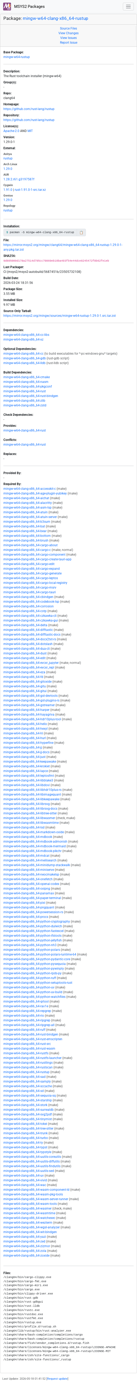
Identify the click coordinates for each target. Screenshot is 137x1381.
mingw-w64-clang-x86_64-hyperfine (28, 743)
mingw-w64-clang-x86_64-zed (24, 1241)
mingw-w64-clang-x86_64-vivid (25, 1180)
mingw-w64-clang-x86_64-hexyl (25, 728)
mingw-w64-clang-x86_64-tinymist (27, 1119)
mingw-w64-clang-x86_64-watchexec (29, 1218)
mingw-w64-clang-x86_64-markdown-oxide (33, 832)
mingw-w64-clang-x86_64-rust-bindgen (30, 396)
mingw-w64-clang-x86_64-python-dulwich (32, 926)
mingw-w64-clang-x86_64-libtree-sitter (30, 813)
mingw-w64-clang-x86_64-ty (23, 1142)
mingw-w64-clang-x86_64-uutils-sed (28, 1171)
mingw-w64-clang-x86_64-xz (23, 339)
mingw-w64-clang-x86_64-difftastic (28, 630)
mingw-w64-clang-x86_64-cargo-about (30, 545)
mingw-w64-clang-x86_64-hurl (24, 738)
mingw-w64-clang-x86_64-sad (24, 1077)
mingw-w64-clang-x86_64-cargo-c (27, 550)
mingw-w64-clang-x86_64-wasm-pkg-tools (33, 1194)
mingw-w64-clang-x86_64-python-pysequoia (34, 964)
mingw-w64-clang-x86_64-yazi (24, 1237)
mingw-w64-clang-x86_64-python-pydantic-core (36, 959)
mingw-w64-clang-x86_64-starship (27, 1100)
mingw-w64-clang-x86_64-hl (23, 733)
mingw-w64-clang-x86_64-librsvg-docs (30, 808)
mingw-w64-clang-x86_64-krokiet (26, 766)
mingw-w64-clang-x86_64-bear (25, 531)
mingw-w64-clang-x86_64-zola (24, 1251)
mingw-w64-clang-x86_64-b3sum (26, 521)
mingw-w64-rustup (16, 57)
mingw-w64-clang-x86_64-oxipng (26, 888)
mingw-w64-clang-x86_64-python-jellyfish (32, 940)
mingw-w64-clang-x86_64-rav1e (25, 1006)
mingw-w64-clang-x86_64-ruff (24, 1030)
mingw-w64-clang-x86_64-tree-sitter (28, 1128)
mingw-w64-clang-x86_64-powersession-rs (33, 912)
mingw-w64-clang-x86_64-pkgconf (27, 386)
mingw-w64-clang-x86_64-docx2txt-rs (29, 639)
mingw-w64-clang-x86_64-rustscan (28, 1067)
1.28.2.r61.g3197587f (18, 179)
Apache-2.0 (11, 131)
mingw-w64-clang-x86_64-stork (25, 1105)
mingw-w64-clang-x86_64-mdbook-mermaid (34, 846)
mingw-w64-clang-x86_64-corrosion (28, 606)
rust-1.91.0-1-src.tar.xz (30, 190)
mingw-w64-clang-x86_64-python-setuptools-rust (37, 983)
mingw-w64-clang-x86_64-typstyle (27, 1152)
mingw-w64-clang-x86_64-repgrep (27, 1011)
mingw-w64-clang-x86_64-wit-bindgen (30, 1232)
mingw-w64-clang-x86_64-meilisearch (30, 860)
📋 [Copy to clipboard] (81, 232)
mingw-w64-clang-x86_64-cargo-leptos (30, 578)
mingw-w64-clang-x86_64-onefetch (28, 879)
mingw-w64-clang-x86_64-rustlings (28, 1062)
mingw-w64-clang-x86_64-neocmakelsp (31, 874)
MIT (30, 131)
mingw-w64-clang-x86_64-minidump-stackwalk (36, 865)
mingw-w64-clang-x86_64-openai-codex (31, 884)
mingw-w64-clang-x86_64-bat (24, 526)
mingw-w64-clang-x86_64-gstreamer (29, 705)
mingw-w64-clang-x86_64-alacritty (27, 503)
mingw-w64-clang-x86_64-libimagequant (32, 794)
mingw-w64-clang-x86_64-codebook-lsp (31, 601)
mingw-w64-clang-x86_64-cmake (26, 377)
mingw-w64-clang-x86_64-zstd (24, 405)
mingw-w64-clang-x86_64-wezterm (27, 1222)
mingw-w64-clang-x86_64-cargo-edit (28, 564)
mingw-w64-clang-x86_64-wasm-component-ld (36, 1190)
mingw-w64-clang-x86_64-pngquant (28, 907)
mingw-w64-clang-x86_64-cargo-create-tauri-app (37, 559)
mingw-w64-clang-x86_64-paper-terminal (32, 898)
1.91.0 (7, 190)
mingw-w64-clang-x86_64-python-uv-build (32, 992)
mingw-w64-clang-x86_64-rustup (55, 18)
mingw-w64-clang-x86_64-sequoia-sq (29, 1095)
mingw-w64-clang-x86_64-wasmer (27, 1208)
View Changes (68, 33)
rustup (8, 158)
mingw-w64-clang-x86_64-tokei (25, 1124)
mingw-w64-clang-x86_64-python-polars (31, 950)
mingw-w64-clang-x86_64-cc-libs (26, 335)
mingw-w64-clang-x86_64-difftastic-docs (32, 634)
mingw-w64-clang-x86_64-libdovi (26, 785)
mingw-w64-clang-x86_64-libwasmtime (31, 823)
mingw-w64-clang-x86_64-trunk (25, 1133)
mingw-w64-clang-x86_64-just (24, 757)
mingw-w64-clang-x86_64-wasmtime (29, 1213)
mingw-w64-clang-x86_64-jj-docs (26, 752)
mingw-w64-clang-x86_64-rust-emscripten (32, 1039)
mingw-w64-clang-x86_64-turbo (25, 1138)
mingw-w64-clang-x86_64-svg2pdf (27, 1114)
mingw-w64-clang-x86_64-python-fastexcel (33, 931)
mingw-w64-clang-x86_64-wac (24, 1185)
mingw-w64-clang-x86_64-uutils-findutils (32, 1166)
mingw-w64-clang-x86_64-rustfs (25, 1053)
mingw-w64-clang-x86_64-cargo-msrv (29, 587)
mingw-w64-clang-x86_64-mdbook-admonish (35, 841)
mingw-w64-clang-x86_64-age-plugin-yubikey (35, 493)
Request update (57, 1378)
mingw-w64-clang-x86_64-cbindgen (28, 597)
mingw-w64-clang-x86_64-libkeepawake (31, 799)
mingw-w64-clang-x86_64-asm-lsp (27, 507)
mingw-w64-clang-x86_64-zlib (24, 400)
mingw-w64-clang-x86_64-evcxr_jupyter (31, 663)
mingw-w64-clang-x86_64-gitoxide (27, 681)
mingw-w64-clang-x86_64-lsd (24, 827)
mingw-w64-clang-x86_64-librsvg (26, 804)
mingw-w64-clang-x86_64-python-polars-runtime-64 (39, 954)
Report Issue (68, 42)
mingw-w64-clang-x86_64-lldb (24, 363)
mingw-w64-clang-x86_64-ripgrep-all (28, 1025)
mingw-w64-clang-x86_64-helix (25, 724)
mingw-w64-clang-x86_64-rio (23, 1015)
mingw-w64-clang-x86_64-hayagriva (28, 714)
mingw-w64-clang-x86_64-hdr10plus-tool (32, 719)
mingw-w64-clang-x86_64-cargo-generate (32, 573)
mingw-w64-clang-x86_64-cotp (25, 611)
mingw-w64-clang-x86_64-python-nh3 (30, 945)
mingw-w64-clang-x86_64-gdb (24, 358)
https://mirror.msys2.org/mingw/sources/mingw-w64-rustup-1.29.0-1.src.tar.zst (59, 316)
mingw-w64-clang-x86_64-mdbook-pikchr (32, 851)
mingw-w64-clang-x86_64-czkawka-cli (30, 616)
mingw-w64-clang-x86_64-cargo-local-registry (35, 583)
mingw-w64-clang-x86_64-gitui (25, 691)
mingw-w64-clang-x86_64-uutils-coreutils (32, 1157)
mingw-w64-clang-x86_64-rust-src (27, 1044)
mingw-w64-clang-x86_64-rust (24, 391)
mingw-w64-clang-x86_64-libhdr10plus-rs (32, 790)
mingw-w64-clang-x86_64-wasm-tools (30, 1204)
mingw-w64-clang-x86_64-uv (23, 1175)
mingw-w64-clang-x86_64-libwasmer (29, 818)
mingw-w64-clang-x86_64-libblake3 (28, 780)
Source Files (68, 28)
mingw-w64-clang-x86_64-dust (25, 653)
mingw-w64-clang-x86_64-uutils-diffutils (31, 1161)
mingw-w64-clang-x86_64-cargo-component (34, 554)
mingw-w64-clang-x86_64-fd (23, 677)
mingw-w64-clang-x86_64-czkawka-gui (30, 620)
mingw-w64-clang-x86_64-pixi (24, 903)
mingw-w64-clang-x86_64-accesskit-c (29, 489)
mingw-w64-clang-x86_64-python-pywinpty (33, 968)
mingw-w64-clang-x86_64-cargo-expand (31, 569)
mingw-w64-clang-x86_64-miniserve (28, 870)
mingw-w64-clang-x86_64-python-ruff (29, 978)
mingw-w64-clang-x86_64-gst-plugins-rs (31, 700)
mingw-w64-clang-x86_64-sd (23, 1091)
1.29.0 (7, 169)
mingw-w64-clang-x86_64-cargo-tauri (29, 592)
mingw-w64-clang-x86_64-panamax (28, 893)
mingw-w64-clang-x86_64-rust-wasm (29, 1048)
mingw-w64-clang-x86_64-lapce (25, 771)
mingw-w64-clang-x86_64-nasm (25, 382)
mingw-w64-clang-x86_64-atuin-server (30, 517)
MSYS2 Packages (24, 6)
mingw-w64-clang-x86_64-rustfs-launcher (32, 1058)
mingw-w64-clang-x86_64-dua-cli (26, 649)
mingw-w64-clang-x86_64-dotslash (28, 644)
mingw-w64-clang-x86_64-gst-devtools (30, 696)
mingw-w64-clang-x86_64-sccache (27, 1086)
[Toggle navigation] (128, 7)
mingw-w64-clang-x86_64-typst (25, 1147)
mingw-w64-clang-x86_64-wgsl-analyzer (31, 1227)
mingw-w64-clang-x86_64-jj (22, 747)
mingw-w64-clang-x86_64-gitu (24, 686)
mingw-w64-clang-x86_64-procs (25, 917)
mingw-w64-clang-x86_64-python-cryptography (36, 921)
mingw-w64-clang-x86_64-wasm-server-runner (35, 1199)
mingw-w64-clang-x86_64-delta (25, 625)
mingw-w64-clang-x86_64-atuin (25, 512)
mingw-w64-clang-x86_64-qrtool (26, 1001)
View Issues (68, 38)
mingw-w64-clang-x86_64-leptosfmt (28, 776)
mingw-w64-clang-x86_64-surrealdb (28, 1110)
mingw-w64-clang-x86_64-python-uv (28, 987)
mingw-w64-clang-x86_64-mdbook (27, 837)
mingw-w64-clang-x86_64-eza (24, 672)
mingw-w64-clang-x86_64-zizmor (26, 1246)
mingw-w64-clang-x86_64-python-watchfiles (34, 997)
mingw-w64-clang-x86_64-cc (23, 353)
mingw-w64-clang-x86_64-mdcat (26, 856)
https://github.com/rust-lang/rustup (28, 109)
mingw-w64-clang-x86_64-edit (24, 658)
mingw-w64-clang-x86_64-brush (25, 540)
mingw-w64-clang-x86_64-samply (27, 1081)
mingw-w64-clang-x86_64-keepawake (29, 761)
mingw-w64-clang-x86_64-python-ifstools (32, 935)
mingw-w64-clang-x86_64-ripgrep (26, 1020)
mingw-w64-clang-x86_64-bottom (27, 536)
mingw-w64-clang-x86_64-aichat (26, 498)
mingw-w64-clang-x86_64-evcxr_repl (28, 667)
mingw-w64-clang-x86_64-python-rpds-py (32, 973)
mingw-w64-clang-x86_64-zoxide (26, 1255)
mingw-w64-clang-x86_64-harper (26, 710)
